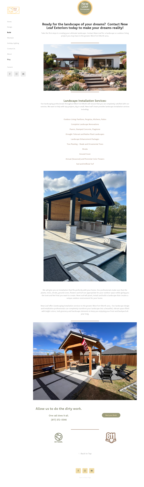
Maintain (10, 38)
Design (9, 27)
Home (9, 22)
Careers (10, 67)
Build (9, 32)
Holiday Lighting (13, 43)
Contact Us (11, 49)
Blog (8, 59)
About (9, 54)
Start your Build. (111, 415)
